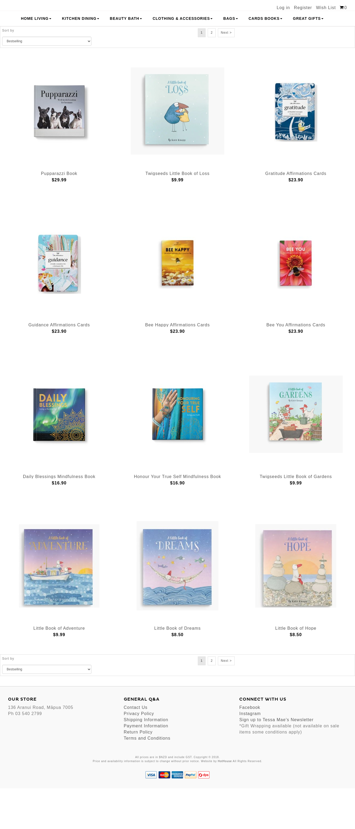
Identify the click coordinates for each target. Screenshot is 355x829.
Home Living (36, 59)
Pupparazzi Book (59, 214)
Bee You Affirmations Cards (295, 366)
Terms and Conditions (147, 779)
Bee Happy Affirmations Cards (177, 366)
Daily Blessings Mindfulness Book (59, 517)
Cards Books (265, 59)
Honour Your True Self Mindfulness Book (177, 517)
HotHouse (225, 801)
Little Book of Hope (296, 669)
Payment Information (146, 767)
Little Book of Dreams (177, 669)
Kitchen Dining (80, 59)
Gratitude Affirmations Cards (295, 214)
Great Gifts (308, 59)
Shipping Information (146, 760)
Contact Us (136, 748)
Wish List (326, 7)
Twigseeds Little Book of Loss (177, 214)
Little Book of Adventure (59, 669)
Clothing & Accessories (183, 59)
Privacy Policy (139, 754)
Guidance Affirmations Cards (59, 366)
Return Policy (138, 773)
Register (303, 7)
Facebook (249, 748)
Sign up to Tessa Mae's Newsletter (276, 760)
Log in (283, 7)
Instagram (250, 754)
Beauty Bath (126, 59)
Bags (230, 59)
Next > (226, 73)
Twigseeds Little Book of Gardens (296, 517)
